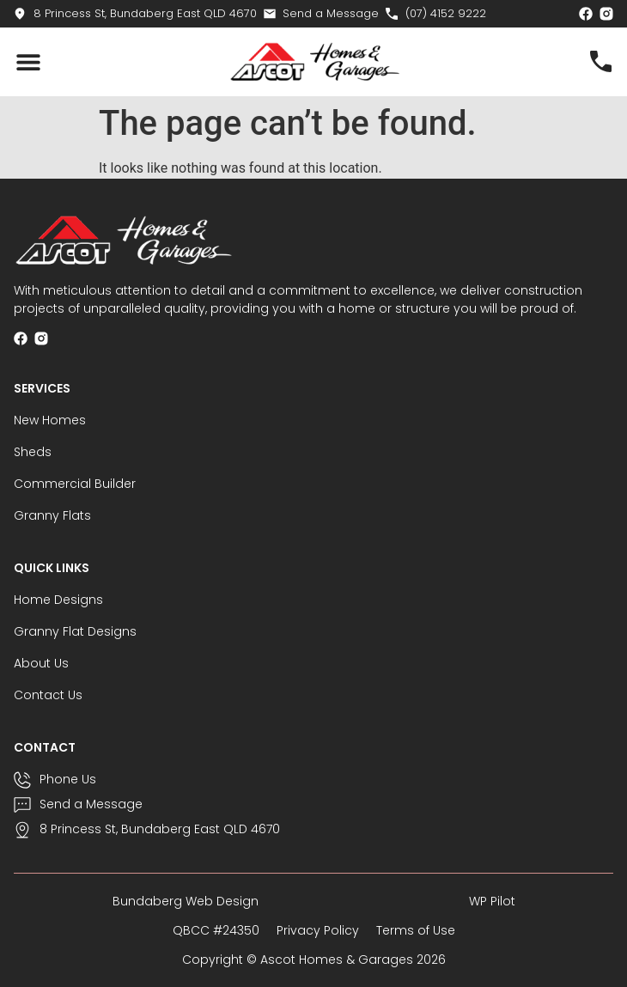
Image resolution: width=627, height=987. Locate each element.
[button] (28, 62)
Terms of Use (415, 930)
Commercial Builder (75, 483)
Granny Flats (52, 515)
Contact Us (48, 695)
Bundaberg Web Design (186, 901)
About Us (41, 663)
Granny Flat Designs (75, 631)
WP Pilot (492, 901)
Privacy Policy (318, 930)
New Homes (50, 420)
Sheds (33, 451)
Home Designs (58, 599)
